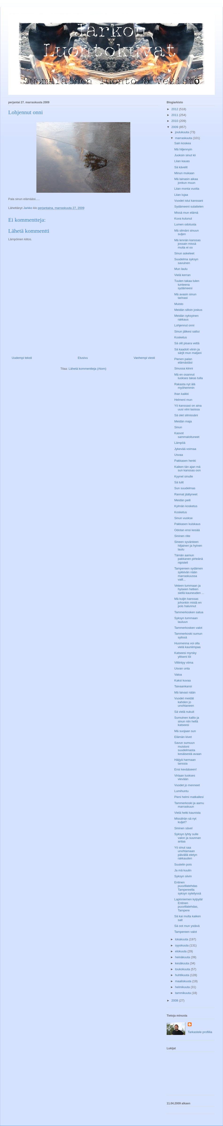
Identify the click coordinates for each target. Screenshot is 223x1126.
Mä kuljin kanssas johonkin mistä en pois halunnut (187, 602)
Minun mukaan (184, 173)
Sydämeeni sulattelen (188, 206)
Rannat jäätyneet (185, 494)
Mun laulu (180, 269)
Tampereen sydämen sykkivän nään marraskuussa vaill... (188, 574)
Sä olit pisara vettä (186, 343)
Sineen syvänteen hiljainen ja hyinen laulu (188, 545)
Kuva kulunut (183, 218)
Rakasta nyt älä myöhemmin (184, 386)
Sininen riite (182, 536)
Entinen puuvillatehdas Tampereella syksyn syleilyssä (187, 888)
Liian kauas (182, 161)
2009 (175, 127)
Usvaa (178, 455)
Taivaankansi (183, 686)
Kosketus (180, 337)
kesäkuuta (182, 963)
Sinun (178, 427)
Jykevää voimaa (185, 449)
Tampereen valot (185, 932)
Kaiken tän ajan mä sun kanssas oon (187, 468)
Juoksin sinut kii (185, 155)
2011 (175, 115)
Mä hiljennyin (183, 149)
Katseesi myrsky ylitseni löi (185, 654)
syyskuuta (182, 945)
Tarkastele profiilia (200, 1032)
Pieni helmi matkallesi (189, 797)
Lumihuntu (181, 791)
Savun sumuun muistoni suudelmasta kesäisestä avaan (187, 748)
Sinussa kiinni (183, 368)
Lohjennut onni (184, 325)
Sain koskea (182, 143)
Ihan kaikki (181, 394)
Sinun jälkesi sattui (187, 331)
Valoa (178, 674)
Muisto (178, 304)
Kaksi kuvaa (182, 680)
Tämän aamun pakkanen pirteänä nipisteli (188, 558)
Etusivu (83, 358)
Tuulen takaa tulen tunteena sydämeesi (186, 284)
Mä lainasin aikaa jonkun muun (186, 180)
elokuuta (181, 951)
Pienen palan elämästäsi (183, 361)
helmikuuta (183, 987)
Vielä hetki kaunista (187, 812)
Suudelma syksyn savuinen (186, 261)
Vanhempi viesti (144, 358)
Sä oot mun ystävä (187, 926)
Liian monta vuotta (186, 188)
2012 (175, 109)
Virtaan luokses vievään (184, 777)
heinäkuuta (183, 957)
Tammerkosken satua (188, 612)
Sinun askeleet (184, 253)
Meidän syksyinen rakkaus (186, 317)
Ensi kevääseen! (185, 769)
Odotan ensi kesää (187, 530)
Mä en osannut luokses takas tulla (188, 376)
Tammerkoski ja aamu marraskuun (189, 805)
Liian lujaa (181, 194)
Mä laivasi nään (184, 692)
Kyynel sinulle (183, 476)
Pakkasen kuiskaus (187, 524)
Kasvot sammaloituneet (186, 435)
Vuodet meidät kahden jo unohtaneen (184, 702)
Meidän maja (183, 421)
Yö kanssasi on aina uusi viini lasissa (187, 407)
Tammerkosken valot (188, 627)
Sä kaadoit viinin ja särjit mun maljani (187, 351)
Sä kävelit (180, 167)
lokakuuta (182, 939)
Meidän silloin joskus (188, 310)
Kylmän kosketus (185, 506)
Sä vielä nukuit (184, 711)
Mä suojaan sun (185, 731)
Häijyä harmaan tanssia (185, 761)
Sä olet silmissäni (186, 415)
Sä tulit (179, 482)
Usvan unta (182, 668)
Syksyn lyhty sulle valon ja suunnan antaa (187, 837)
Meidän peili (182, 500)
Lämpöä (179, 443)
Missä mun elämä (186, 212)
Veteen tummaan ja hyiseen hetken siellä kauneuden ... (189, 589)
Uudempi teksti (22, 358)
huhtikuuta (182, 975)
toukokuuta (183, 969)
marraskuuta (184, 138)
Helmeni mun (183, 399)
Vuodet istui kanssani (188, 200)
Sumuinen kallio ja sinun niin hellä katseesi (186, 721)
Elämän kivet (183, 737)
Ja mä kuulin (182, 870)
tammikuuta (183, 993)
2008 (175, 1000)
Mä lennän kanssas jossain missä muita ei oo (187, 243)
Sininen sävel (183, 828)
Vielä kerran (182, 275)
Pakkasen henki (185, 460)
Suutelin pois (183, 864)
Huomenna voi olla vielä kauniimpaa (187, 645)
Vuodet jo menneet (187, 785)
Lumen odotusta (185, 224)
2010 (175, 121)
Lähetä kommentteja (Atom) (87, 368)
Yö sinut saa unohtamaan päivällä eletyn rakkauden (185, 853)
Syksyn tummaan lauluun (186, 620)
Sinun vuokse (183, 518)
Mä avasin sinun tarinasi (185, 296)
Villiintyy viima (183, 662)
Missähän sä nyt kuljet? (185, 820)
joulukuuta (182, 132)
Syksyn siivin (183, 876)
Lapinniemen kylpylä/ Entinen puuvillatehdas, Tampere (188, 905)
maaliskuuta (183, 981)
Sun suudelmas (184, 488)
